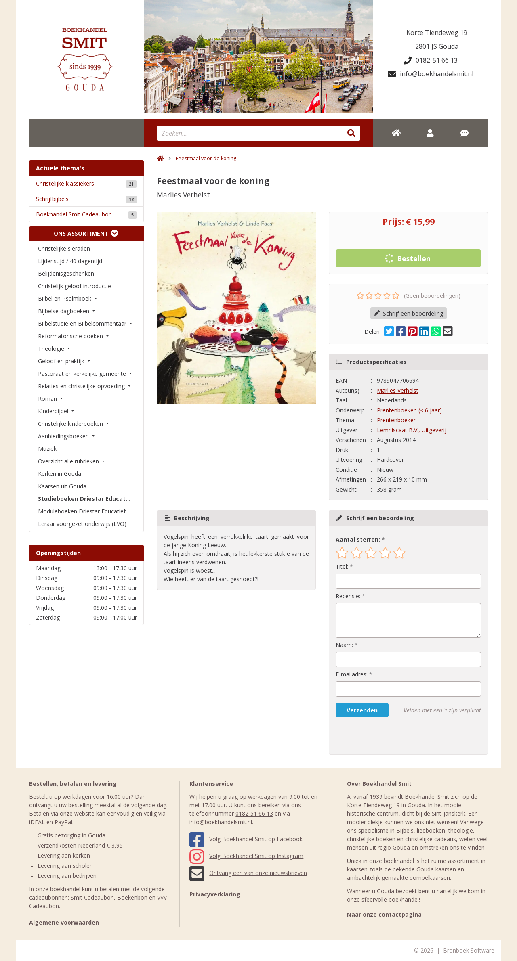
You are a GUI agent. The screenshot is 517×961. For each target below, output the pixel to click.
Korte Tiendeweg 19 (436, 32)
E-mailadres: (352, 674)
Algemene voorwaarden (64, 922)
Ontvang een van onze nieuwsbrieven (248, 873)
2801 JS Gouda (436, 46)
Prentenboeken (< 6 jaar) (409, 410)
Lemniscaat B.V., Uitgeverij (411, 430)
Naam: (344, 645)
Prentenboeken (397, 420)
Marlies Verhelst (397, 390)
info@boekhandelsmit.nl (430, 73)
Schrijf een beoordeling (408, 313)
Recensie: (348, 596)
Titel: (342, 566)
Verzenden (362, 710)
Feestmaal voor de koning (206, 158)
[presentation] (387, 736)
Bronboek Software (468, 950)
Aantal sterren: (358, 539)
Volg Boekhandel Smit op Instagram (246, 856)
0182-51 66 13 (431, 60)
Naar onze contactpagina (384, 914)
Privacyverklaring (214, 894)
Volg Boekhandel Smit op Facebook (246, 839)
